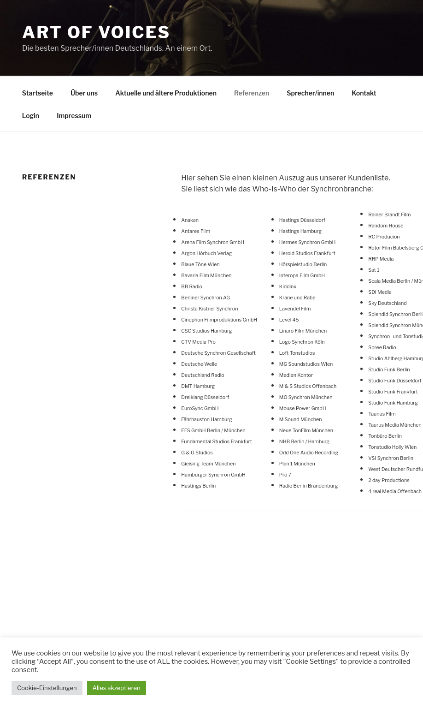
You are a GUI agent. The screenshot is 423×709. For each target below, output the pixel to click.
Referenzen (251, 93)
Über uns (84, 93)
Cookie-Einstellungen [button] (47, 687)
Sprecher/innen (310, 93)
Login (30, 115)
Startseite (37, 93)
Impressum (74, 115)
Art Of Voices (96, 32)
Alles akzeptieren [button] (117, 687)
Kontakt (364, 93)
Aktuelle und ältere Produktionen (166, 93)
